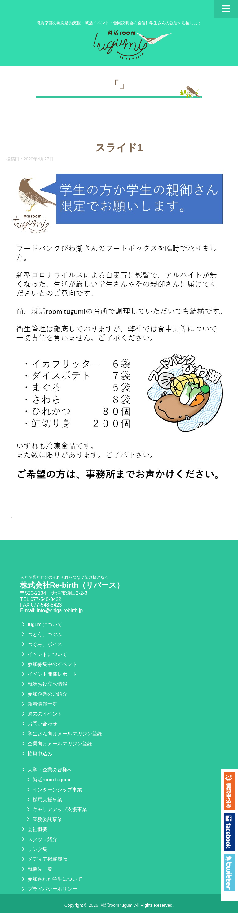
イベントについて (43, 654)
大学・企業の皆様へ (46, 769)
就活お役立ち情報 (43, 684)
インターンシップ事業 (53, 789)
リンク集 (33, 849)
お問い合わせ (38, 723)
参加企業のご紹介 (43, 694)
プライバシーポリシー (48, 889)
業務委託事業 (43, 819)
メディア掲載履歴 (43, 859)
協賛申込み (36, 753)
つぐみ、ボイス (41, 644)
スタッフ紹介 (38, 839)
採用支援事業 (43, 799)
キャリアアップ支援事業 (56, 809)
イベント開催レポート (48, 674)
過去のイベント (41, 713)
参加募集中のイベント (48, 664)
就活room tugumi (47, 779)
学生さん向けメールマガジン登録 (61, 733)
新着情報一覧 (38, 704)
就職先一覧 (36, 869)
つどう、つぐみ (41, 634)
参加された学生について (51, 879)
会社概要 (33, 829)
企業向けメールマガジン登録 (56, 743)
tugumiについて (41, 624)
